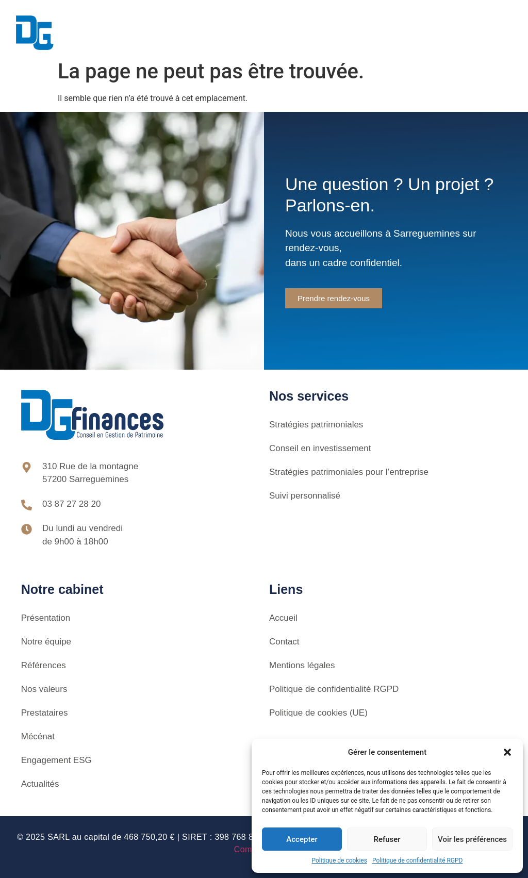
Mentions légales (302, 665)
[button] (507, 752)
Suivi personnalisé (304, 496)
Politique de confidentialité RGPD (417, 860)
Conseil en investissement (320, 448)
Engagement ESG (56, 760)
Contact (284, 642)
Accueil (283, 618)
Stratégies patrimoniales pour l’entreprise (348, 472)
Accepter (301, 839)
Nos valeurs (44, 689)
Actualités (40, 784)
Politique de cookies (339, 860)
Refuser (386, 839)
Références (43, 665)
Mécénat (38, 736)
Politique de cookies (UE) (318, 713)
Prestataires (44, 713)
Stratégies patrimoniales (316, 424)
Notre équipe (46, 642)
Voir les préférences (472, 839)
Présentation (45, 618)
